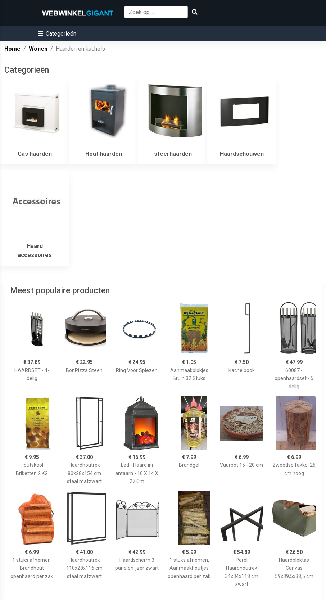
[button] (57, 33)
